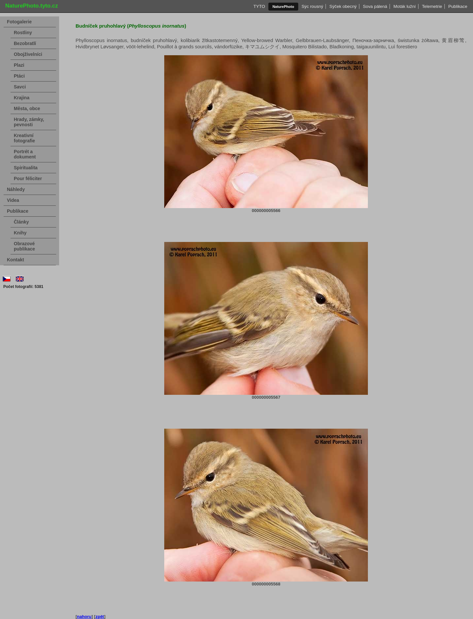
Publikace (458, 6)
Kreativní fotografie (24, 138)
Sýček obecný (343, 6)
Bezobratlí (25, 43)
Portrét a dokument (25, 154)
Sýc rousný (312, 6)
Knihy (20, 232)
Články (21, 222)
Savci (20, 86)
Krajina (21, 97)
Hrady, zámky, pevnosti (29, 122)
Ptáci (19, 76)
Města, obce (27, 108)
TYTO (259, 6)
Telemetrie (431, 6)
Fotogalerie (19, 21)
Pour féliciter (28, 178)
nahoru (84, 616)
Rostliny (23, 32)
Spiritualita (25, 167)
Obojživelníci (28, 54)
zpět (100, 616)
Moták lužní (404, 6)
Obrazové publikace (24, 246)
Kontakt (15, 259)
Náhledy (16, 189)
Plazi (19, 65)
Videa (13, 200)
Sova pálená (375, 6)
